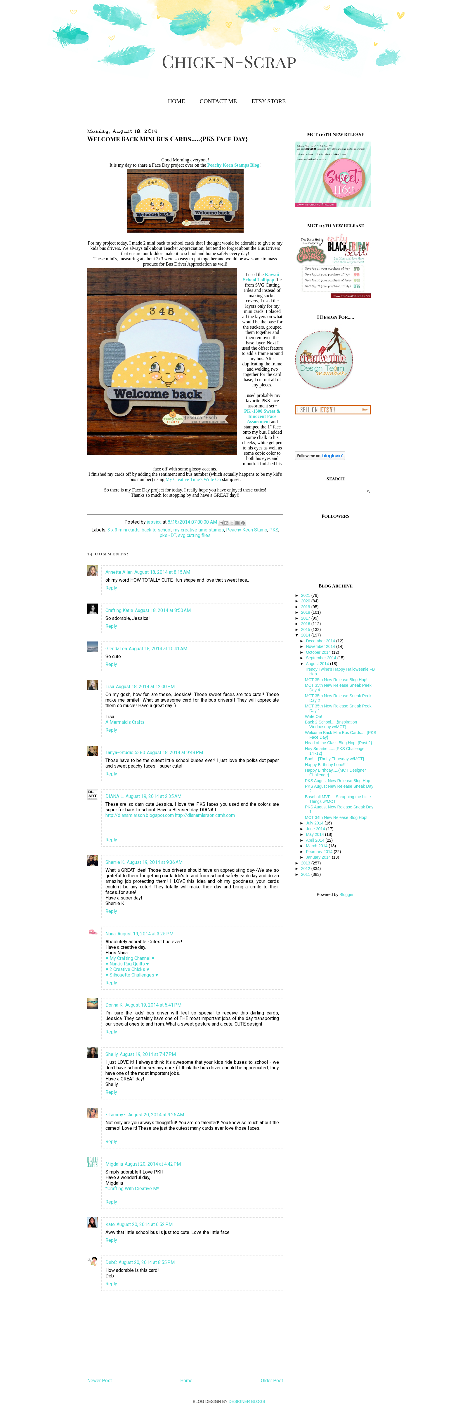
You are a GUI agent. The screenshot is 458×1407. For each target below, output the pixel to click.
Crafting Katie (119, 610)
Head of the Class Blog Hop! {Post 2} (338, 742)
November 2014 (321, 646)
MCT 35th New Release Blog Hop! (336, 679)
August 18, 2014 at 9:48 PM (175, 752)
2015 (306, 629)
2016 (306, 623)
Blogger (346, 894)
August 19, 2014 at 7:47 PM (148, 1054)
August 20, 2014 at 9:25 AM (156, 1114)
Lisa (109, 686)
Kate (110, 1224)
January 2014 (319, 857)
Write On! (313, 716)
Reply (111, 588)
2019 (306, 606)
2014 (306, 635)
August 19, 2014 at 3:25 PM (145, 934)
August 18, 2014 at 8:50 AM (163, 610)
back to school (156, 530)
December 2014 (321, 641)
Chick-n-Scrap (229, 60)
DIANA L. (114, 796)
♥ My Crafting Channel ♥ (129, 958)
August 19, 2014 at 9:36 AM (155, 862)
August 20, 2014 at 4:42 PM (153, 1164)
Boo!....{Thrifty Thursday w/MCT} (334, 758)
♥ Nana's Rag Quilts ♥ (127, 964)
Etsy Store (268, 101)
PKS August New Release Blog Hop (337, 780)
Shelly (111, 1054)
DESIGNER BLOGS (247, 1401)
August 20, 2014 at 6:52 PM (145, 1224)
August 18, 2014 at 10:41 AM (158, 648)
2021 (306, 595)
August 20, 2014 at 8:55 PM (147, 1262)
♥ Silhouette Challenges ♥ (131, 975)
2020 (306, 601)
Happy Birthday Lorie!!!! (326, 764)
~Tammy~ (115, 1114)
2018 (306, 612)
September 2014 (321, 657)
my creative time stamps (199, 530)
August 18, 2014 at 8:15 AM (162, 572)
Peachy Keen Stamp (246, 530)
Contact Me (218, 101)
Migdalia (114, 1164)
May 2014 (315, 834)
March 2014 (317, 845)
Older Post (272, 1380)
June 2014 (316, 829)
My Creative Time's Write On (193, 479)
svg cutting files (194, 535)
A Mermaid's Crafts (125, 722)
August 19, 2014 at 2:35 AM (153, 796)
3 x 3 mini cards (123, 530)
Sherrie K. (115, 862)
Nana (110, 934)
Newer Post (99, 1380)
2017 (306, 618)
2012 (306, 868)
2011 (306, 874)
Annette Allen (119, 572)
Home (176, 101)
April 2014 (315, 840)
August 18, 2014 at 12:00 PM (145, 686)
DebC (111, 1262)
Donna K (114, 1005)
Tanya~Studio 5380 (125, 752)
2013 (306, 863)
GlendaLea (116, 648)
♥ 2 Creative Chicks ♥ (127, 969)
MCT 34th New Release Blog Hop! (336, 817)
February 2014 (320, 851)
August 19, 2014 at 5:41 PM (153, 1005)
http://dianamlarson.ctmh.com (205, 815)
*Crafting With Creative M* (132, 1188)
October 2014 (319, 652)
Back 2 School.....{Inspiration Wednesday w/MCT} (331, 724)
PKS (273, 530)
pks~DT (168, 535)
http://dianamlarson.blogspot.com (139, 815)
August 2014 (318, 663)
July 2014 (315, 823)
